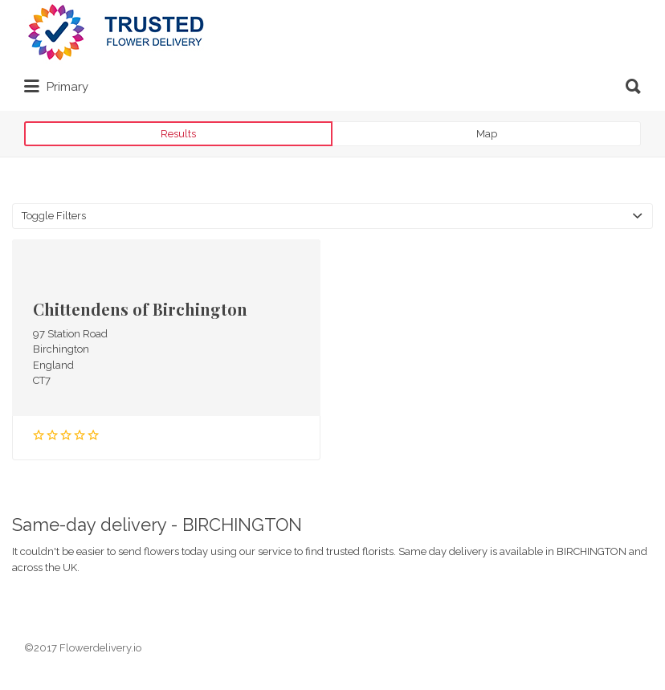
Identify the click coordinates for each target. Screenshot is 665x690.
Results (178, 134)
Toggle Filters (54, 216)
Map (486, 134)
